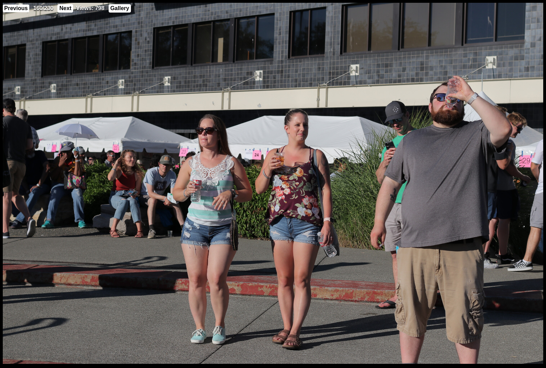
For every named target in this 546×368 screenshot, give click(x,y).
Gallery (119, 8)
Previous (16, 8)
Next (65, 8)
